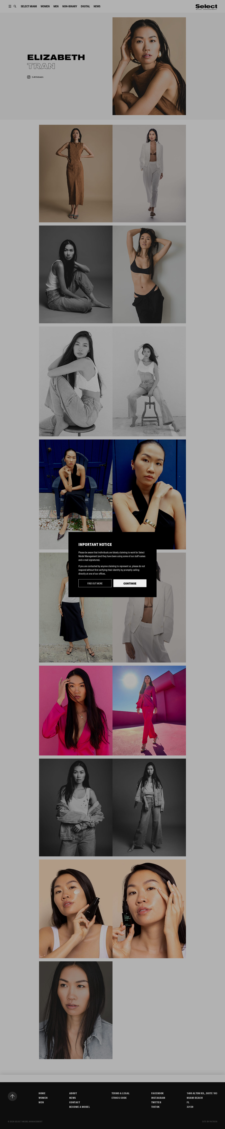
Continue (129, 583)
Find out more (95, 583)
